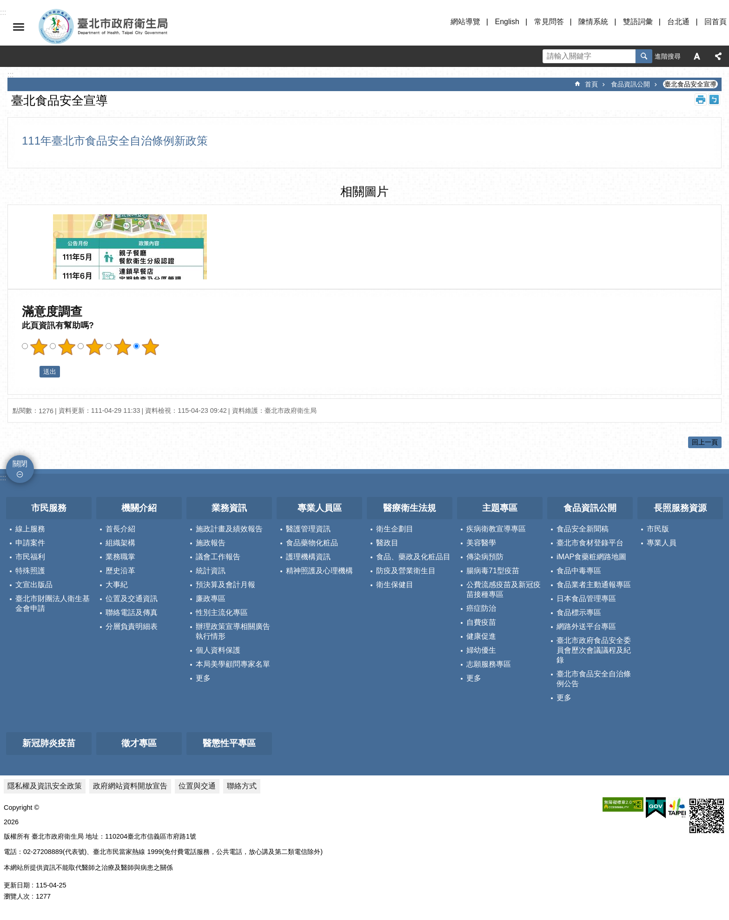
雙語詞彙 (638, 22)
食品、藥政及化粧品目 (413, 557)
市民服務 (48, 508)
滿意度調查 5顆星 (150, 347)
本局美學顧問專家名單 (233, 664)
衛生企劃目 (394, 529)
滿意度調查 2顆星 (66, 347)
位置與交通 (197, 786)
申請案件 (30, 543)
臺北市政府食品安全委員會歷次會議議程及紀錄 (594, 650)
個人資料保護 (218, 650)
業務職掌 (120, 557)
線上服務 (30, 529)
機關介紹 (139, 508)
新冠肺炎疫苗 (48, 743)
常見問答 (549, 22)
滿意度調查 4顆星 (122, 347)
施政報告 (210, 543)
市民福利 (30, 557)
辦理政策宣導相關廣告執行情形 (233, 631)
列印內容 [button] (701, 99)
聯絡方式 (242, 786)
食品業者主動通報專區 (594, 585)
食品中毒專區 (579, 571)
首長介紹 (120, 529)
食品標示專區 (579, 612)
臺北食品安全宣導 (690, 84)
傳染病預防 (485, 557)
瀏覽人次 (17, 896)
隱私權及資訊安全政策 (44, 786)
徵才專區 (139, 743)
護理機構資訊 (308, 557)
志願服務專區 (488, 664)
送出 (31, 371)
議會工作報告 (218, 557)
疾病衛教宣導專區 (496, 529)
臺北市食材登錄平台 (590, 543)
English (507, 22)
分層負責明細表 (132, 626)
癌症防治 (481, 608)
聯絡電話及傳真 (132, 612)
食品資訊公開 (630, 84)
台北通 (678, 22)
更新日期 (17, 885)
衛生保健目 (394, 585)
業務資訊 (229, 508)
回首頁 (715, 22)
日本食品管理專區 (586, 598)
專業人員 (661, 543)
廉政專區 (210, 598)
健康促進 (481, 636)
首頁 (591, 84)
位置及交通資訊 (132, 598)
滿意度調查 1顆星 (38, 347)
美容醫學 (481, 543)
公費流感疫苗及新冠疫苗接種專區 (503, 589)
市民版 (658, 529)
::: (3, 478)
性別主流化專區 (222, 612)
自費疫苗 (481, 622)
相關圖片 (364, 191)
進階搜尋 (668, 56)
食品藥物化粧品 (312, 543)
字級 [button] (697, 56)
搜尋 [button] (644, 56)
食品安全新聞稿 (583, 529)
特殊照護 (30, 571)
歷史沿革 (120, 571)
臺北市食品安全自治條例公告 (594, 679)
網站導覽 (465, 22)
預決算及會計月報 (225, 585)
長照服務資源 (680, 508)
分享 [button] (718, 56)
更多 (203, 678)
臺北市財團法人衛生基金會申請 (52, 603)
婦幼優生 (481, 650)
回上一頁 (705, 442)
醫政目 (387, 543)
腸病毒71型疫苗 (492, 571)
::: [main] (10, 75)
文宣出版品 (34, 585)
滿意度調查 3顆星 (94, 347)
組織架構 (120, 543)
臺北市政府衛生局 (130, 27)
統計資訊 (210, 571)
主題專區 (499, 508)
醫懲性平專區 (229, 743)
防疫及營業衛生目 (406, 571)
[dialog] (130, 246)
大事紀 (117, 585)
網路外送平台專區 (586, 626)
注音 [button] (714, 99)
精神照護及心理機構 (319, 571)
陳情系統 (593, 22)
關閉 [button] (18, 27)
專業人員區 (320, 508)
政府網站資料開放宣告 (130, 786)
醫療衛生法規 (409, 508)
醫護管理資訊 (308, 529)
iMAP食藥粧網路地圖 (591, 557)
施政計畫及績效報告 (229, 529)
